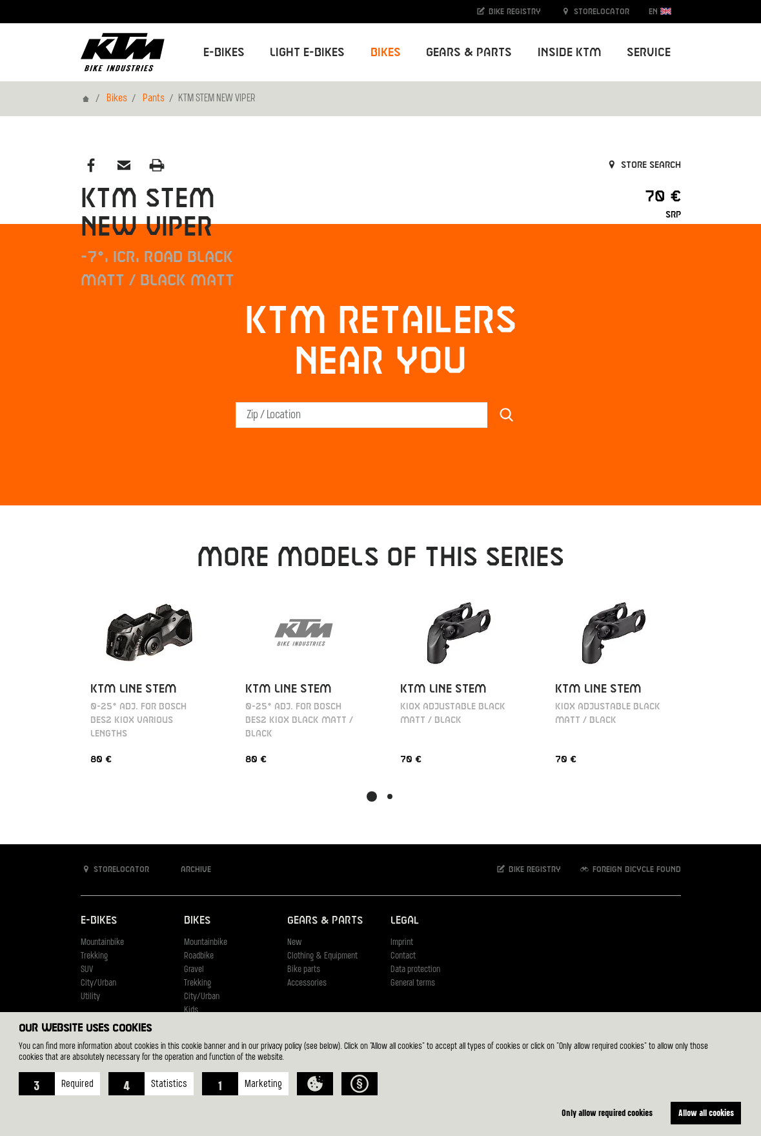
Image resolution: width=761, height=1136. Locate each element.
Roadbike (199, 956)
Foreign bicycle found (630, 869)
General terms (413, 983)
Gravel (194, 970)
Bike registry (508, 11)
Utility (90, 997)
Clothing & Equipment (322, 956)
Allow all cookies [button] (706, 1112)
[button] (59, 1083)
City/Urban (98, 983)
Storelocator (594, 11)
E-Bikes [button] (224, 52)
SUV (87, 970)
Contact (403, 956)
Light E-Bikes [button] (307, 52)
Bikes (117, 99)
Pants (154, 99)
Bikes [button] (385, 52)
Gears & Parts (325, 921)
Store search (643, 165)
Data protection (415, 970)
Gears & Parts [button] (469, 52)
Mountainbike (102, 943)
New (294, 943)
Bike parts (303, 970)
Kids (191, 1010)
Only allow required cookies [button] (607, 1112)
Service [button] (649, 52)
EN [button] (660, 11)
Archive (189, 869)
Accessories (307, 983)
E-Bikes (99, 921)
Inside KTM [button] (570, 52)
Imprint (402, 943)
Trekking (94, 956)
